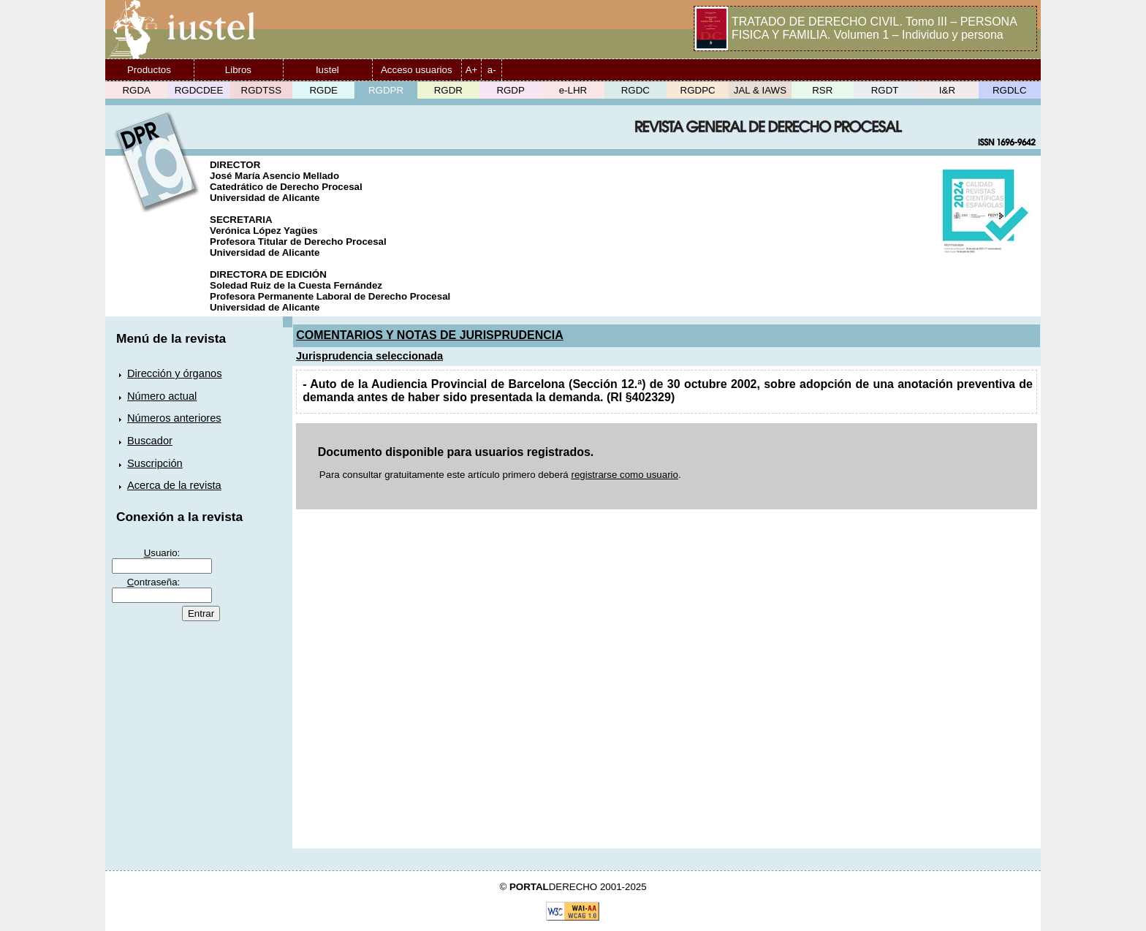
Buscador (149, 440)
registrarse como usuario (624, 474)
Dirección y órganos (174, 373)
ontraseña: (154, 582)
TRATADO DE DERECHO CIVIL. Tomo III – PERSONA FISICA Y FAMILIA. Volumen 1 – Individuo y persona (874, 28)
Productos (149, 69)
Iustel (327, 69)
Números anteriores (174, 418)
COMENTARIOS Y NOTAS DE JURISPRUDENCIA (429, 335)
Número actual (162, 396)
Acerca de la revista (174, 485)
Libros (238, 69)
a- (491, 69)
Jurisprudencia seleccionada (369, 356)
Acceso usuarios (416, 69)
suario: (162, 552)
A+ (472, 69)
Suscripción (155, 463)
